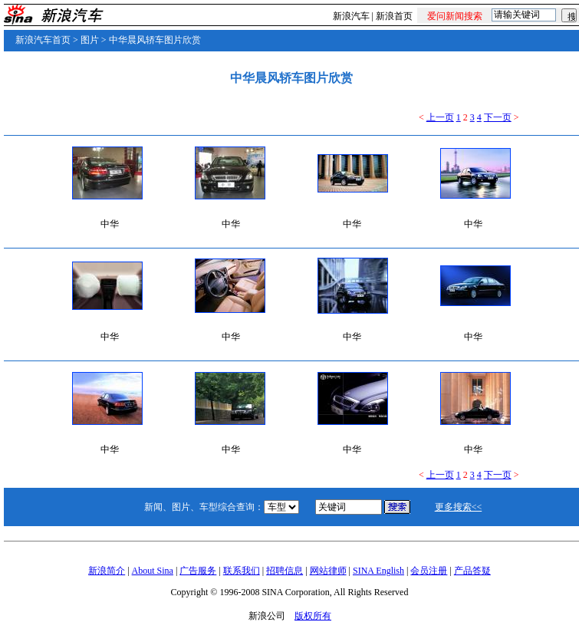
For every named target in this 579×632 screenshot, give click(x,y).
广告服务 (197, 570)
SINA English (378, 570)
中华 (109, 224)
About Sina (152, 570)
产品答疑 (472, 570)
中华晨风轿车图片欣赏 (155, 40)
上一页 (440, 117)
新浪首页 (394, 16)
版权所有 (312, 616)
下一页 (498, 117)
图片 (90, 40)
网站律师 (328, 570)
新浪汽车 (351, 16)
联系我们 (241, 570)
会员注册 (428, 570)
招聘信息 (284, 570)
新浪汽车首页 (43, 40)
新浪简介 (106, 570)
